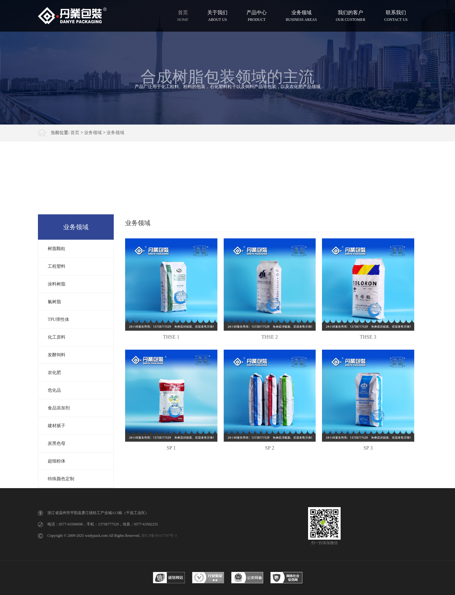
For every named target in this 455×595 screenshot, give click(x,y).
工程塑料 (56, 266)
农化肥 (54, 372)
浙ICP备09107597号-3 (159, 535)
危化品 (54, 390)
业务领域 (301, 15)
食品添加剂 (59, 408)
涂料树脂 (56, 284)
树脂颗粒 (56, 248)
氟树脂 (54, 301)
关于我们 (217, 15)
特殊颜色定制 (61, 478)
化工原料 (56, 337)
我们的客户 (350, 15)
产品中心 (256, 15)
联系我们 (396, 15)
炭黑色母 (56, 443)
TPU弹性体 (58, 319)
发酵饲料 (56, 355)
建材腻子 (56, 425)
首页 (182, 15)
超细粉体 (56, 461)
